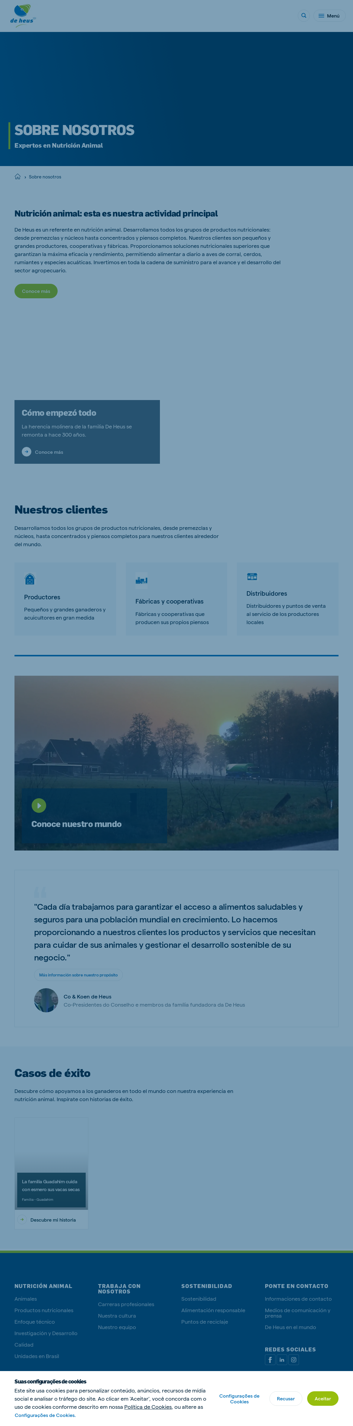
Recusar (286, 1398)
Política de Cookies (148, 1406)
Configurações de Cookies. (45, 1415)
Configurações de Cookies (239, 1398)
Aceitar (323, 1398)
